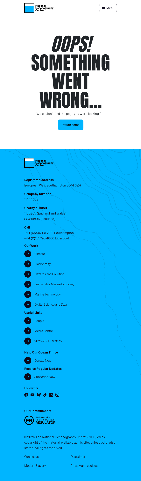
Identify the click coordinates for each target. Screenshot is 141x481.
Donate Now (42, 360)
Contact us (31, 457)
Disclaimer (78, 457)
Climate (39, 254)
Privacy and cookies (84, 465)
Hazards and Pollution (49, 274)
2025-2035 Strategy (48, 341)
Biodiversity (42, 264)
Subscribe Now (44, 377)
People (39, 321)
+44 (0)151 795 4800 (39, 238)
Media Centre (43, 331)
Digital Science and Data (50, 304)
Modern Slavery (35, 465)
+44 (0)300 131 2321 (39, 233)
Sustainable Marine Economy (54, 284)
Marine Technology (47, 294)
